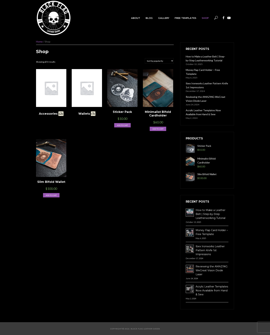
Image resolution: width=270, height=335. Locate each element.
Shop (205, 18)
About (135, 18)
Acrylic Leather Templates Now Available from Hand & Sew (203, 112)
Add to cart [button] (122, 125)
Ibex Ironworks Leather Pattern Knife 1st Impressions (207, 85)
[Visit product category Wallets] (87, 93)
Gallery (163, 18)
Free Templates (185, 18)
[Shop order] (159, 61)
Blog (149, 18)
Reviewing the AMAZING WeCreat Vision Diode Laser (205, 98)
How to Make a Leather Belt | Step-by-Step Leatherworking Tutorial (205, 58)
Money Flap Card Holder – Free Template (203, 71)
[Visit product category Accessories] (51, 93)
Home (39, 41)
